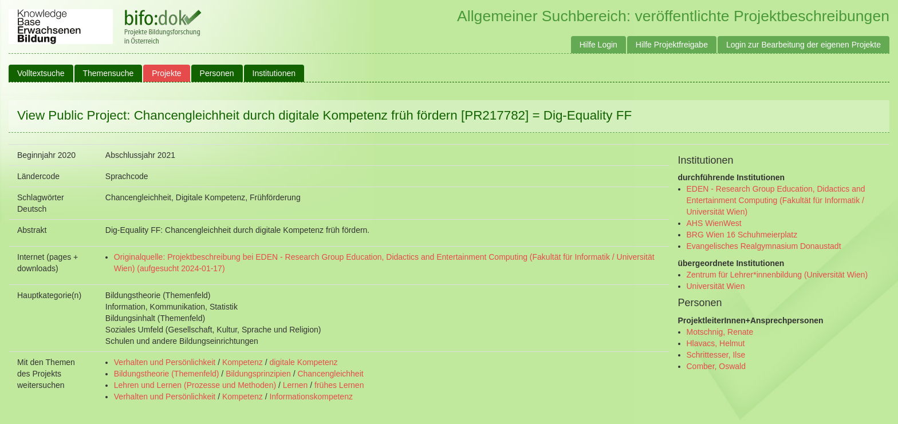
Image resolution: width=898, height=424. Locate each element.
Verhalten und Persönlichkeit (164, 362)
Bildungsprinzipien (258, 373)
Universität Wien (716, 286)
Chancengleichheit (330, 373)
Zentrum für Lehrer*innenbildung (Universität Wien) (777, 274)
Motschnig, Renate (720, 331)
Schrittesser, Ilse (716, 354)
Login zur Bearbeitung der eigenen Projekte (803, 44)
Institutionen (274, 73)
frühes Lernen (339, 385)
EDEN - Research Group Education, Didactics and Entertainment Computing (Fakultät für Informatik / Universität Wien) (776, 200)
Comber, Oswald (716, 366)
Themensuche (108, 73)
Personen (217, 73)
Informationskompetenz (311, 396)
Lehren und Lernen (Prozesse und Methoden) (195, 385)
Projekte (166, 73)
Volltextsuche (41, 73)
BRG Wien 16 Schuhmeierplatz (742, 234)
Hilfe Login (598, 44)
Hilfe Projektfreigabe (672, 44)
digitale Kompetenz (303, 362)
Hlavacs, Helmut (716, 343)
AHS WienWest (714, 223)
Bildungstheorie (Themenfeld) (166, 373)
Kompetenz (242, 362)
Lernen (295, 385)
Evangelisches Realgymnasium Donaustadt (764, 246)
